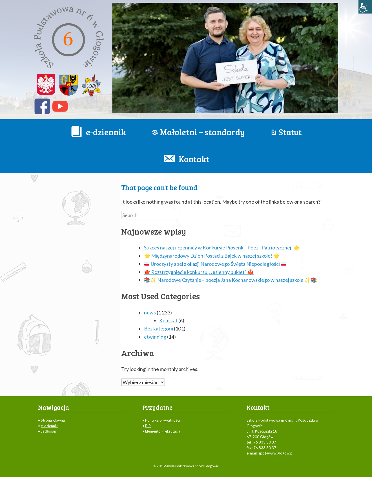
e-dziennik (49, 426)
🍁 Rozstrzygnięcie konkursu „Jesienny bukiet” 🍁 (199, 272)
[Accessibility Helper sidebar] (365, 7)
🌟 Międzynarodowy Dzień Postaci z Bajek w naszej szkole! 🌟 (211, 256)
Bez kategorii (158, 328)
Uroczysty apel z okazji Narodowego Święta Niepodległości (215, 264)
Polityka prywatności (162, 420)
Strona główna (53, 420)
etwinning (155, 337)
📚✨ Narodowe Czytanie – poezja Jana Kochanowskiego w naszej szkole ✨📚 (230, 280)
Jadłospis (49, 431)
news (150, 312)
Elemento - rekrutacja (162, 431)
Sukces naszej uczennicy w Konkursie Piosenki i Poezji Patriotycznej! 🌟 (222, 247)
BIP (148, 426)
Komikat (168, 320)
